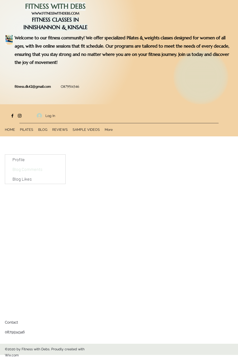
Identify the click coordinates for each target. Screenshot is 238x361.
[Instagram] (19, 115)
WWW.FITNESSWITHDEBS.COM (55, 13)
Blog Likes (22, 179)
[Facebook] (12, 115)
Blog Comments (27, 169)
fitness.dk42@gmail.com (33, 86)
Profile (18, 159)
